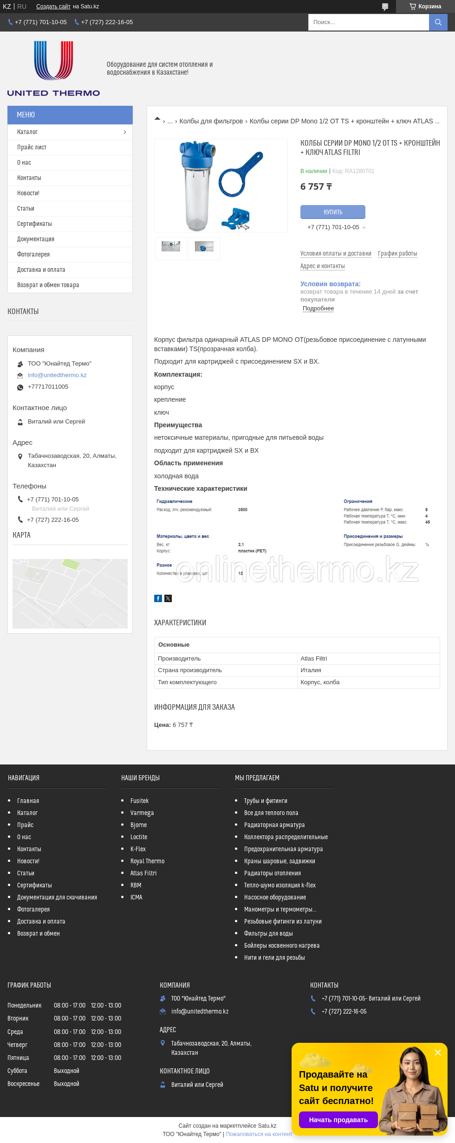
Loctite (138, 837)
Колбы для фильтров (211, 121)
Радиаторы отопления (272, 873)
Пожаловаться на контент (259, 1134)
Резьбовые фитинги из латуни (283, 921)
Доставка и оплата (41, 270)
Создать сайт (53, 6)
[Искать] (438, 22)
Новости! (28, 193)
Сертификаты (34, 224)
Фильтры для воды (268, 934)
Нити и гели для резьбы (274, 958)
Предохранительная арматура (283, 849)
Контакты (29, 178)
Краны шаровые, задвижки (279, 861)
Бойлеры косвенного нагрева (282, 946)
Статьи (25, 208)
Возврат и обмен (38, 934)
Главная (28, 801)
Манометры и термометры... (280, 909)
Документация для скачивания (57, 897)
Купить (333, 212)
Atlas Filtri (143, 873)
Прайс (25, 825)
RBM (135, 885)
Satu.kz (267, 1126)
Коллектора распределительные (286, 837)
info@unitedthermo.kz (57, 375)
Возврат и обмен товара (48, 285)
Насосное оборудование (275, 897)
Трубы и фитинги (265, 801)
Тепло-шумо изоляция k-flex (280, 885)
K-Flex (138, 849)
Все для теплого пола (271, 813)
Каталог (27, 132)
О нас (24, 163)
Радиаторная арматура (274, 825)
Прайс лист (31, 147)
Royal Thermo (147, 861)
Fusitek (139, 801)
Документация (35, 239)
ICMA (136, 897)
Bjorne (138, 825)
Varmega (142, 813)
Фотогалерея (33, 254)
